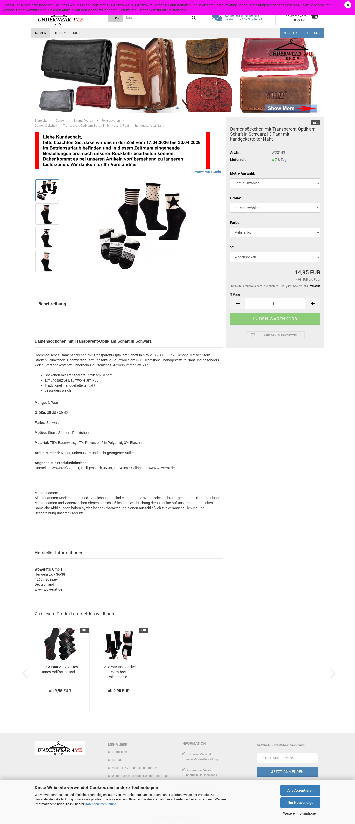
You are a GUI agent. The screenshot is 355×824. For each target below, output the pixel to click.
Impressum (119, 752)
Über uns (313, 33)
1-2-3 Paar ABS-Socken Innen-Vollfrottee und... (60, 669)
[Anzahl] (275, 303)
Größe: (235, 198)
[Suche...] (115, 17)
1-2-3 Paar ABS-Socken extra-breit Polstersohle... (119, 672)
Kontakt (117, 760)
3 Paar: (235, 294)
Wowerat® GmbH (209, 172)
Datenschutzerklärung (100, 804)
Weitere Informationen (300, 813)
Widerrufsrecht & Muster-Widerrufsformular (141, 776)
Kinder (78, 33)
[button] (237, 303)
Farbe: (235, 223)
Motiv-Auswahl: (242, 173)
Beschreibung (52, 303)
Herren (60, 33)
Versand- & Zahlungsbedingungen (135, 768)
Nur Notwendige (300, 803)
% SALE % (291, 33)
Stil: (233, 247)
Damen (40, 33)
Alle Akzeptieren (300, 790)
